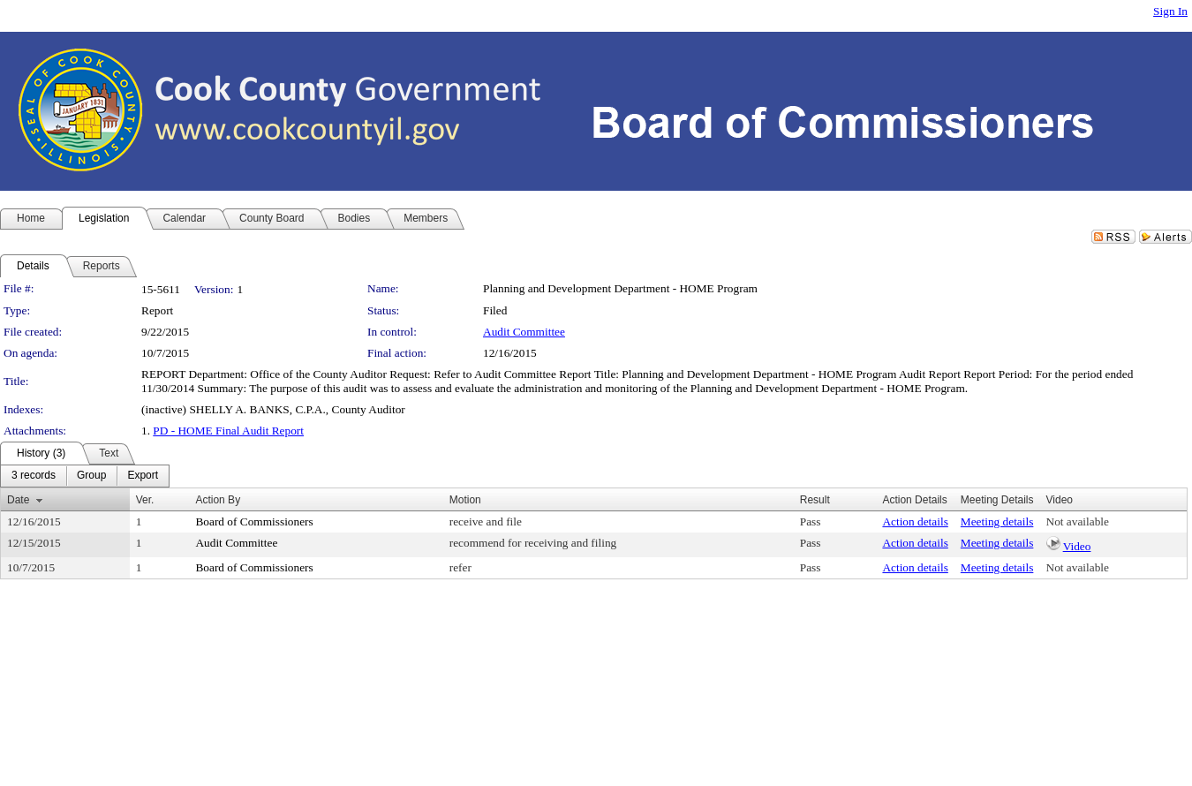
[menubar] (85, 476)
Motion (465, 500)
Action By (217, 500)
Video (1077, 546)
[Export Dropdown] (143, 476)
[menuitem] (33, 476)
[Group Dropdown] (91, 476)
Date (18, 500)
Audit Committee (524, 331)
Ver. (145, 500)
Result (815, 500)
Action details (914, 521)
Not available (1077, 521)
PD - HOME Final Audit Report (228, 430)
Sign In (1170, 11)
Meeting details (997, 521)
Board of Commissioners (254, 521)
